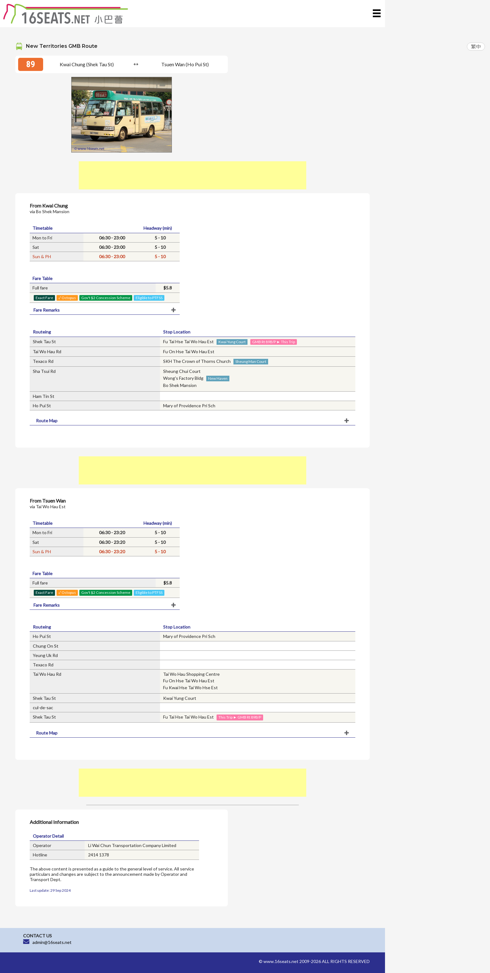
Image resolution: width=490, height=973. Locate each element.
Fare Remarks (46, 310)
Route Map (47, 420)
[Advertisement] (192, 175)
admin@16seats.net (52, 942)
